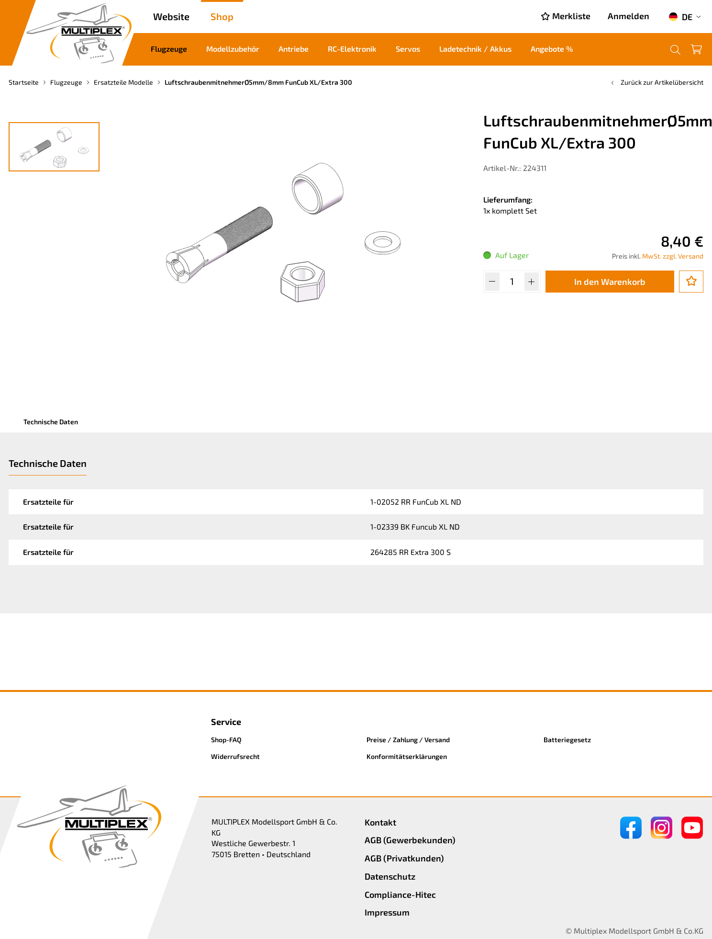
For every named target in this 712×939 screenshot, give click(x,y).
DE (680, 17)
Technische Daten (50, 422)
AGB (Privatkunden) (404, 858)
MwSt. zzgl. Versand (672, 256)
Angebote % (552, 48)
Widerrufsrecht (235, 756)
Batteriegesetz (567, 739)
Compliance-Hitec (400, 894)
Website (171, 16)
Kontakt (380, 822)
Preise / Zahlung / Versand (408, 739)
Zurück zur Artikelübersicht (656, 82)
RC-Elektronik (352, 48)
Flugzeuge (169, 48)
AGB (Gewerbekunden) (410, 840)
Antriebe (293, 48)
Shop (222, 16)
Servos (408, 48)
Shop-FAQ (226, 739)
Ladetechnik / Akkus (475, 48)
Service (226, 721)
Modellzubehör (232, 48)
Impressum (387, 912)
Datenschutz (390, 876)
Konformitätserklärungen (407, 756)
